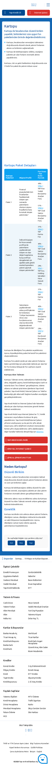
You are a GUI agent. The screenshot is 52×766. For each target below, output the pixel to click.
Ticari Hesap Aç (9, 637)
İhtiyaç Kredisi (9, 670)
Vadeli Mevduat (10, 584)
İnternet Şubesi (38, 12)
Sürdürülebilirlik (35, 572)
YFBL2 (40, 186)
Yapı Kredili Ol (12, 12)
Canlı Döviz (8, 603)
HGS (5, 716)
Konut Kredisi (8, 666)
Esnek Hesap (33, 670)
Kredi (5, 674)
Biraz (21, 543)
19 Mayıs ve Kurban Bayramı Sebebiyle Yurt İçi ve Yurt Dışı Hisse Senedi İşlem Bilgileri (37, 559)
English (39, 751)
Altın (5, 614)
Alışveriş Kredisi (34, 678)
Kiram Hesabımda (35, 651)
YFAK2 (40, 229)
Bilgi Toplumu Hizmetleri (39, 743)
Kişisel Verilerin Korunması (19, 747)
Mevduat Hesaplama (12, 708)
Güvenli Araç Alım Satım (38, 647)
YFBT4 (40, 331)
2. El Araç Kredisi (35, 682)
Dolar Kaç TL (33, 618)
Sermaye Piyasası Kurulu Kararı (19, 559)
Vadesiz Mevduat (10, 580)
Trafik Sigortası (34, 700)
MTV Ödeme (33, 697)
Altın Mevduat (9, 611)
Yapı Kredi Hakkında (11, 588)
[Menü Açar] (48, 4)
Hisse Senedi (33, 603)
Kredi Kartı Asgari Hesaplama (35, 642)
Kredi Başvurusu (10, 682)
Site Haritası (33, 712)
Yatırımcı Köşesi (34, 614)
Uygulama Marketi (10, 576)
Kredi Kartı (7, 649)
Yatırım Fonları (9, 607)
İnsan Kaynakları (35, 584)
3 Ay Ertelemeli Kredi (37, 666)
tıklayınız (39, 432)
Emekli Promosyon (11, 572)
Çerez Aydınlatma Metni (19, 751)
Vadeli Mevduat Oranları (38, 607)
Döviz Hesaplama (10, 704)
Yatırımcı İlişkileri (10, 697)
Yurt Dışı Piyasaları (35, 611)
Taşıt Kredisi (8, 678)
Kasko (30, 704)
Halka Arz (7, 618)
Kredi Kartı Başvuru (11, 641)
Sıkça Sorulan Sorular (37, 708)
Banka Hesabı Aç (10, 633)
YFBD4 (40, 208)
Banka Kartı (8, 645)
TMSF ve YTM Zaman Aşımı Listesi (16, 743)
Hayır (31, 543)
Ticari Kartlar (33, 637)
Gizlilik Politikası (37, 747)
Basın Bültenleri (35, 580)
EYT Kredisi (33, 674)
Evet (11, 543)
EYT (30, 588)
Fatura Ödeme (9, 712)
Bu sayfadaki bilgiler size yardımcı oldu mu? (25, 538)
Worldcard (32, 633)
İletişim (32, 751)
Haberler (31, 576)
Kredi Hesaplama (10, 700)
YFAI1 (40, 268)
